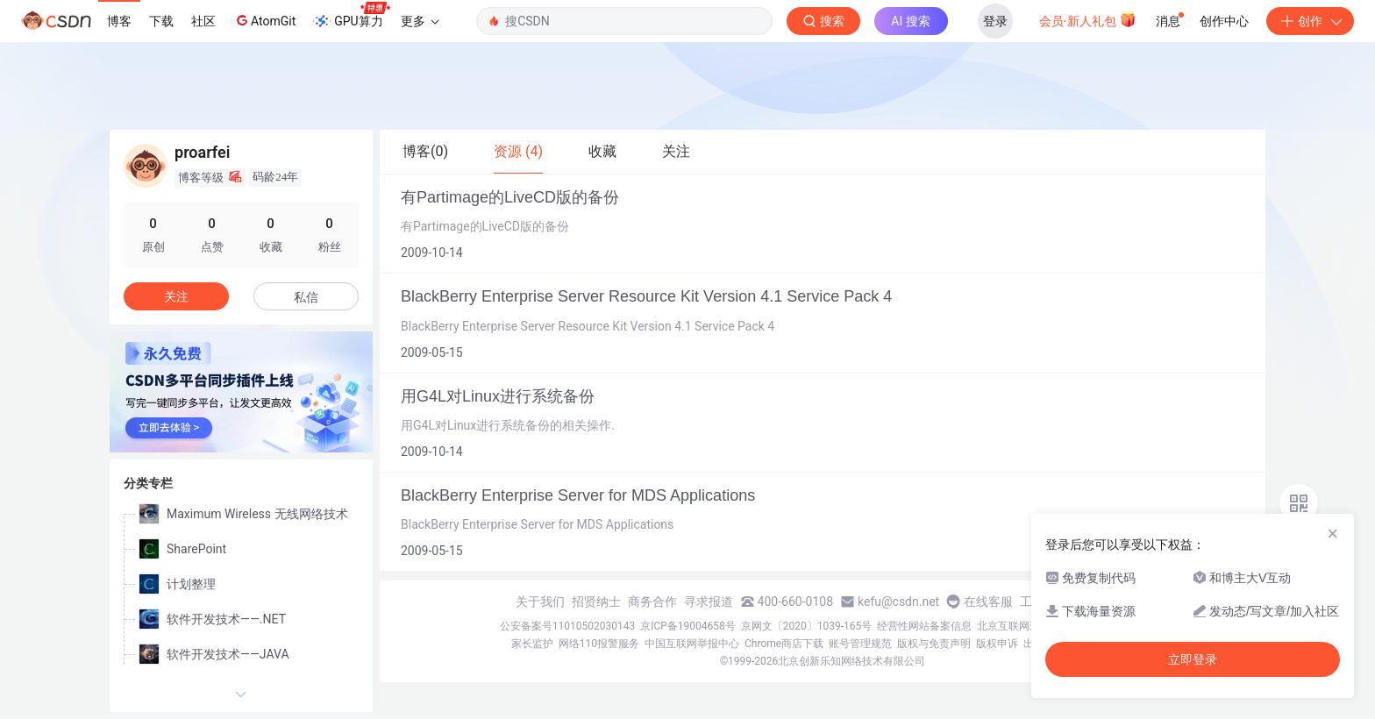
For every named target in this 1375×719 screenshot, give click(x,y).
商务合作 (652, 601)
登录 (995, 21)
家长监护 (532, 643)
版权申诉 (997, 643)
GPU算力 (351, 16)
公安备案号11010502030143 (567, 626)
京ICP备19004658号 (688, 626)
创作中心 (1224, 21)
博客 (119, 21)
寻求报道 (708, 601)
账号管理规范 (860, 643)
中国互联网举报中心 (692, 643)
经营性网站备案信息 (924, 626)
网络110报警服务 (599, 643)
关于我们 (540, 601)
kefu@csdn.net (898, 601)
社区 (203, 21)
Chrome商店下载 (783, 643)
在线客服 (988, 601)
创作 (1310, 21)
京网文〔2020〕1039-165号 (807, 626)
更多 (420, 21)
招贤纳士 (596, 601)
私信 (306, 297)
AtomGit (264, 20)
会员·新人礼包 (1087, 19)
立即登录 (1192, 659)
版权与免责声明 (934, 643)
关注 (176, 296)
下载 (161, 21)
